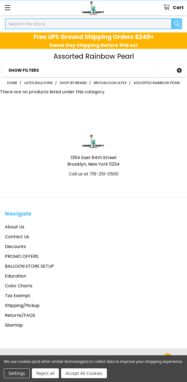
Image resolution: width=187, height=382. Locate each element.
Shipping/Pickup (22, 305)
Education (15, 276)
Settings (16, 373)
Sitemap (14, 325)
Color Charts (18, 286)
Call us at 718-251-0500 (94, 174)
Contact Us (17, 237)
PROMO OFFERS (21, 256)
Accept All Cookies (83, 373)
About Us (14, 227)
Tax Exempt (17, 296)
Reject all (45, 373)
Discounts (15, 246)
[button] (179, 70)
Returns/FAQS (20, 315)
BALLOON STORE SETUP (29, 266)
